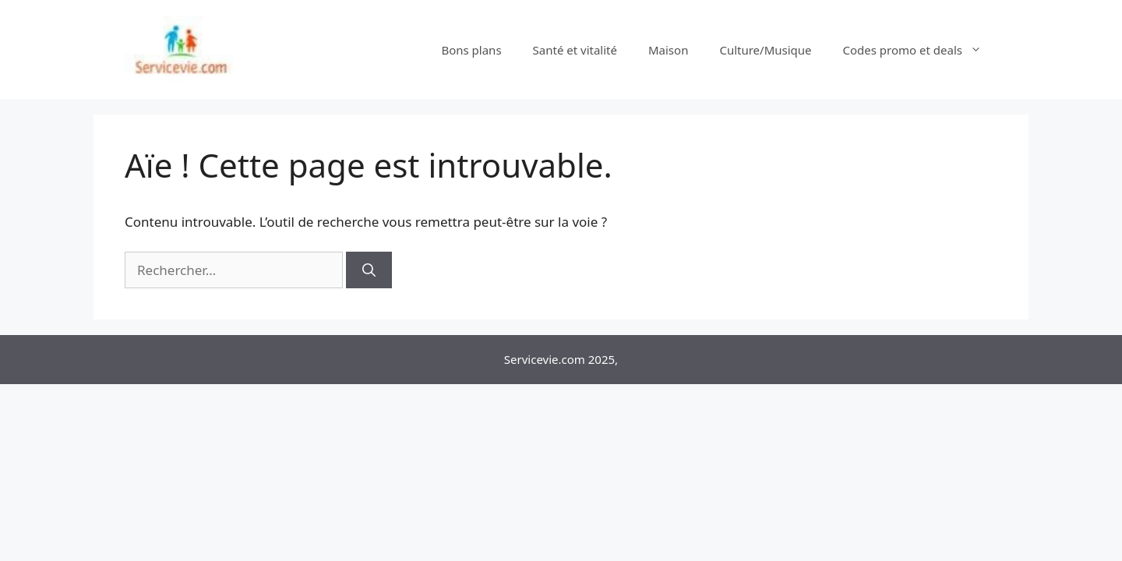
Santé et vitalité (575, 50)
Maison (668, 50)
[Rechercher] (369, 270)
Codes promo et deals (920, 49)
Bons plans (471, 50)
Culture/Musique (765, 50)
